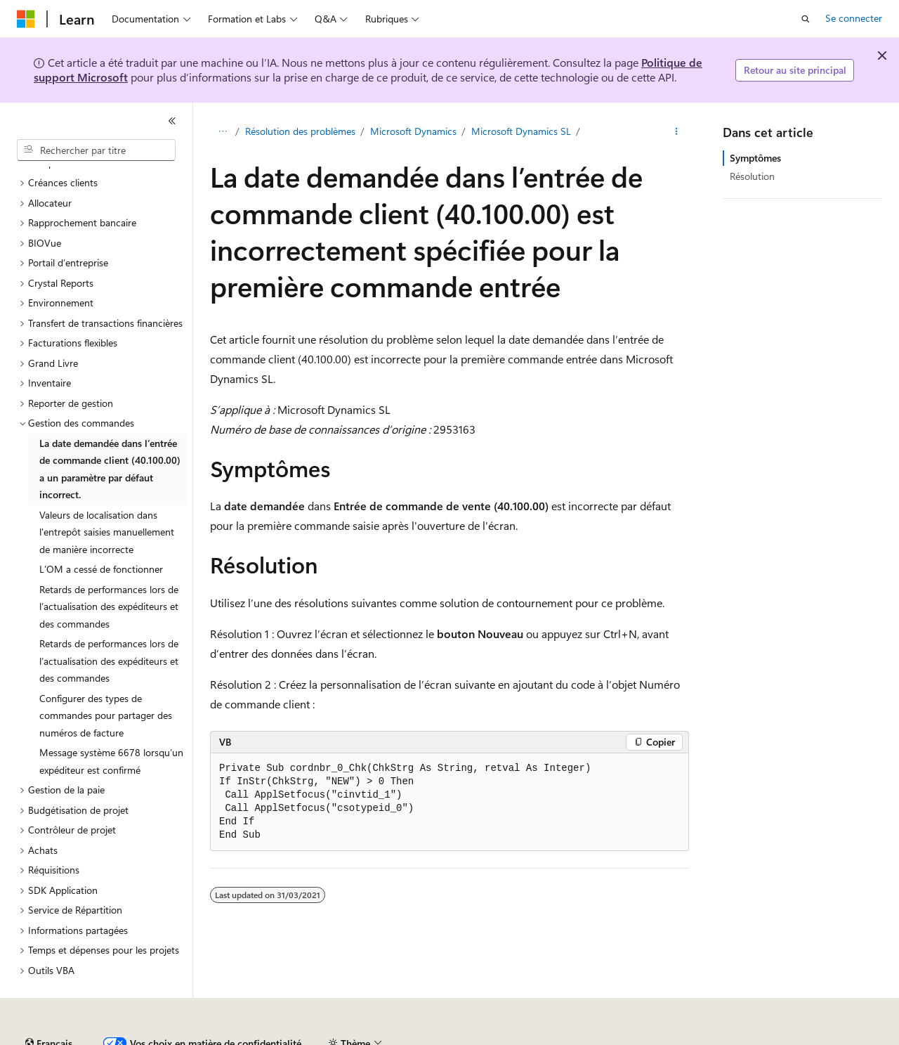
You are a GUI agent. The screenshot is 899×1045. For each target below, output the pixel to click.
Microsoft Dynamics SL (521, 131)
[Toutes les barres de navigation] (222, 131)
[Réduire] (172, 121)
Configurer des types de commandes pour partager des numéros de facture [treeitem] (105, 677)
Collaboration (397, 1037)
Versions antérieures (262, 1037)
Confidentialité (474, 1037)
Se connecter (853, 18)
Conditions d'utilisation (809, 1037)
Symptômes (755, 157)
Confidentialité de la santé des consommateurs (632, 1037)
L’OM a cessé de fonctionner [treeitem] (101, 530)
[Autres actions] (676, 131)
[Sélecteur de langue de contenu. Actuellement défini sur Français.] (49, 1005)
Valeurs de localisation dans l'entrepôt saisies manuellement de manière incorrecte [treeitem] (106, 493)
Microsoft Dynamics (413, 131)
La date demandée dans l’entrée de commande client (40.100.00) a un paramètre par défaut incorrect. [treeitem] (110, 430)
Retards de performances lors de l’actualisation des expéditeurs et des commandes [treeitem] (108, 568)
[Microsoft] (26, 19)
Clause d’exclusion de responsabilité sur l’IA (109, 1037)
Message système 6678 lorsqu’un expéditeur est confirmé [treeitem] (111, 722)
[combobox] (96, 150)
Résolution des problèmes (300, 131)
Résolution (752, 176)
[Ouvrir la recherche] (806, 19)
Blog (331, 1037)
